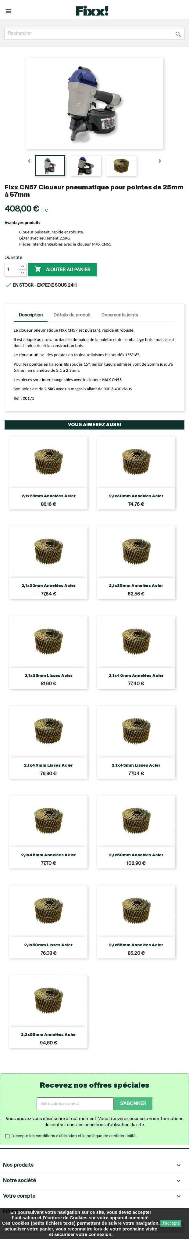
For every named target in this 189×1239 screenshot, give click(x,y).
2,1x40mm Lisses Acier (48, 765)
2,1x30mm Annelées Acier (136, 496)
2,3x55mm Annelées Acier (48, 1035)
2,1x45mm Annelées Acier (48, 855)
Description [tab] (31, 315)
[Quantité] (12, 269)
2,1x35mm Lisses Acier (48, 676)
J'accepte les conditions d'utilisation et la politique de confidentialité (73, 1136)
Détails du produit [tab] (72, 315)
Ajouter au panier (62, 270)
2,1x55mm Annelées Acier (136, 945)
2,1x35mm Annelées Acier (136, 586)
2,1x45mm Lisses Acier (136, 765)
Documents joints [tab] (119, 315)
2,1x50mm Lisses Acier (48, 945)
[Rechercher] (94, 33)
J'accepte (171, 1223)
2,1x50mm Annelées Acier (136, 855)
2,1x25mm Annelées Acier (48, 496)
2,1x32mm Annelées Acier (48, 586)
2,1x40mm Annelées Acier (136, 676)
